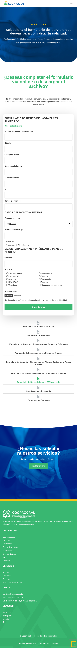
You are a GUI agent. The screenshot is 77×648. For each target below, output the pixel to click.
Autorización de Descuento (38, 391)
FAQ (4, 557)
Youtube (6, 619)
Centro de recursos (10, 547)
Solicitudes (7, 544)
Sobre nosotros (9, 537)
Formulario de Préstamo (38, 335)
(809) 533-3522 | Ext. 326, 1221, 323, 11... (20, 597)
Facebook (7, 612)
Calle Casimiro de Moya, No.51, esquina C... (21, 601)
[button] (71, 3)
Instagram (7, 616)
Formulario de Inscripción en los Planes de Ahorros (38, 353)
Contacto (6, 561)
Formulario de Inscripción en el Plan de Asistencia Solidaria (38, 373)
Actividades (7, 551)
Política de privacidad (27, 643)
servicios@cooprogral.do (13, 594)
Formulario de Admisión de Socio (38, 326)
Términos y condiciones (48, 643)
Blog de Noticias (9, 554)
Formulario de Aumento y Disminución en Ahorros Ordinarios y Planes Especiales (38, 363)
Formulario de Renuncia (38, 400)
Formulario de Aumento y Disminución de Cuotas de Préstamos (38, 344)
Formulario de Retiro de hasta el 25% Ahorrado (38, 382)
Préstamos (7, 576)
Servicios (6, 540)
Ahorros (6, 572)
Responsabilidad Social (12, 583)
